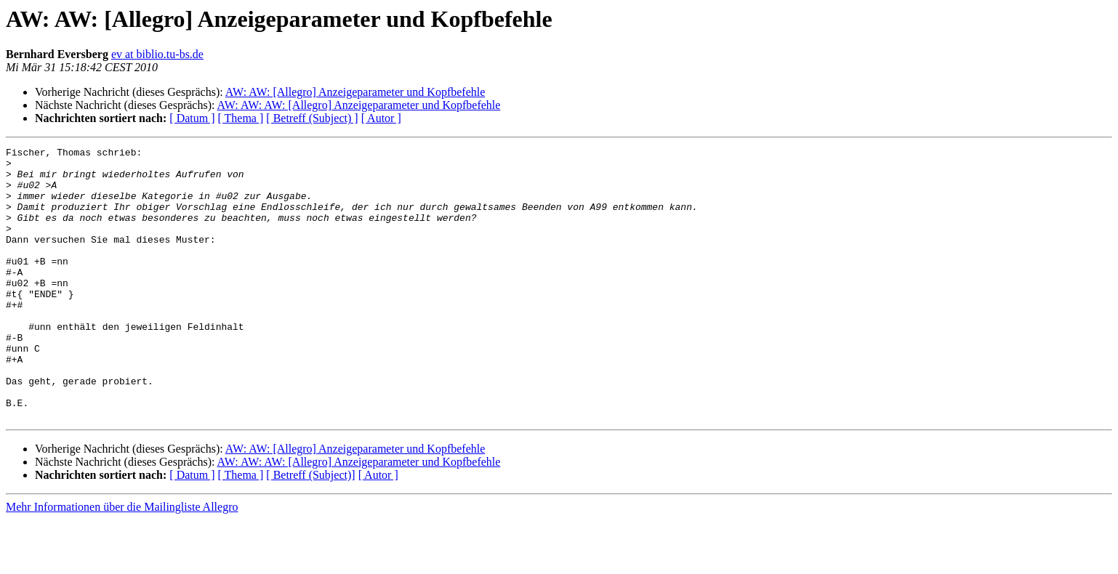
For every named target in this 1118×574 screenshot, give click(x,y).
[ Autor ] (381, 118)
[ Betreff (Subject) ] (312, 118)
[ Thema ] (241, 118)
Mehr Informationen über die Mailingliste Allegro (122, 561)
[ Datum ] (191, 118)
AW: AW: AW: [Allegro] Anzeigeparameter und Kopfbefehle (359, 105)
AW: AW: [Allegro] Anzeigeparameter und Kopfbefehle (355, 92)
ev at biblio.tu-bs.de (157, 54)
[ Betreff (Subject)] (310, 529)
